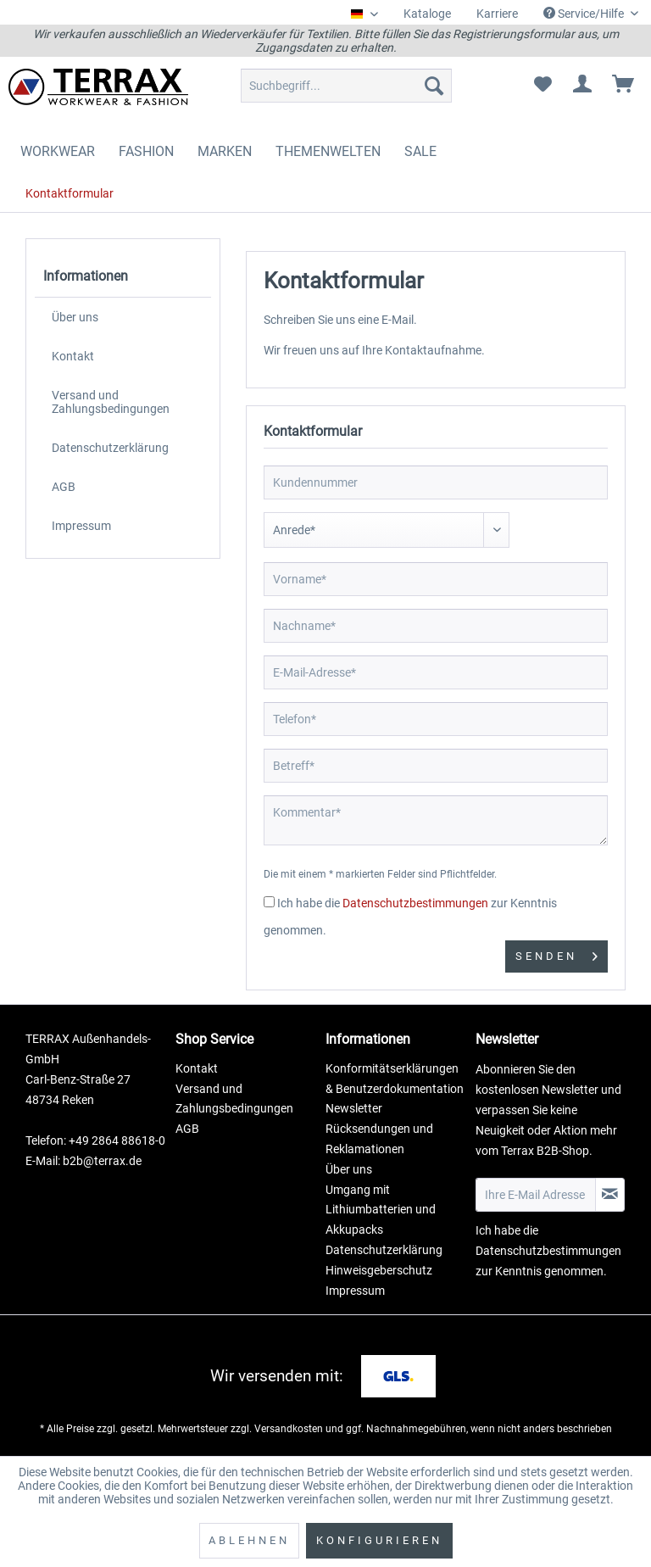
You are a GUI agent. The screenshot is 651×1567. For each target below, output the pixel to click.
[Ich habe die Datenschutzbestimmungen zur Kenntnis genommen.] (269, 901)
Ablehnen (249, 1540)
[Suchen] (434, 86)
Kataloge (427, 13)
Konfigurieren (379, 1540)
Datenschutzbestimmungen (415, 903)
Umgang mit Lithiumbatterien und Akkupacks (381, 1210)
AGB (63, 487)
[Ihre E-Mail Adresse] (536, 1195)
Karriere (497, 13)
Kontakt (73, 356)
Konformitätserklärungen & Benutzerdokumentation (395, 1079)
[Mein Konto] (583, 86)
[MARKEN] (225, 151)
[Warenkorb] (624, 86)
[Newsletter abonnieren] (610, 1195)
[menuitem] (427, 14)
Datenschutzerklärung (110, 447)
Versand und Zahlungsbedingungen (111, 401)
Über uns (75, 317)
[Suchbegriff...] (347, 86)
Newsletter (354, 1108)
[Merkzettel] (542, 86)
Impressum (81, 526)
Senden (556, 952)
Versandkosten (288, 1429)
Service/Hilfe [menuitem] (584, 13)
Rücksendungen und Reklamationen (379, 1139)
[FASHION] (146, 151)
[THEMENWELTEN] (328, 151)
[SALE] (420, 151)
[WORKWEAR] (57, 151)
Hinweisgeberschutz (379, 1270)
